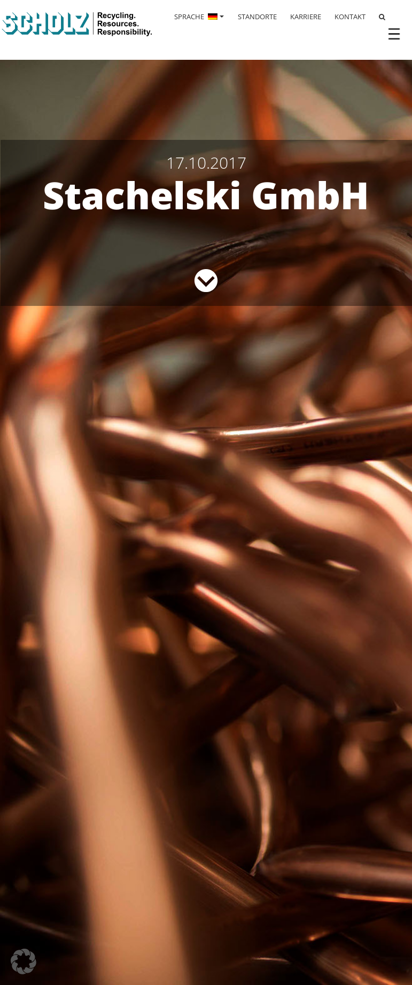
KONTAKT (350, 16)
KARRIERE (305, 16)
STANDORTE (257, 16)
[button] (23, 961)
